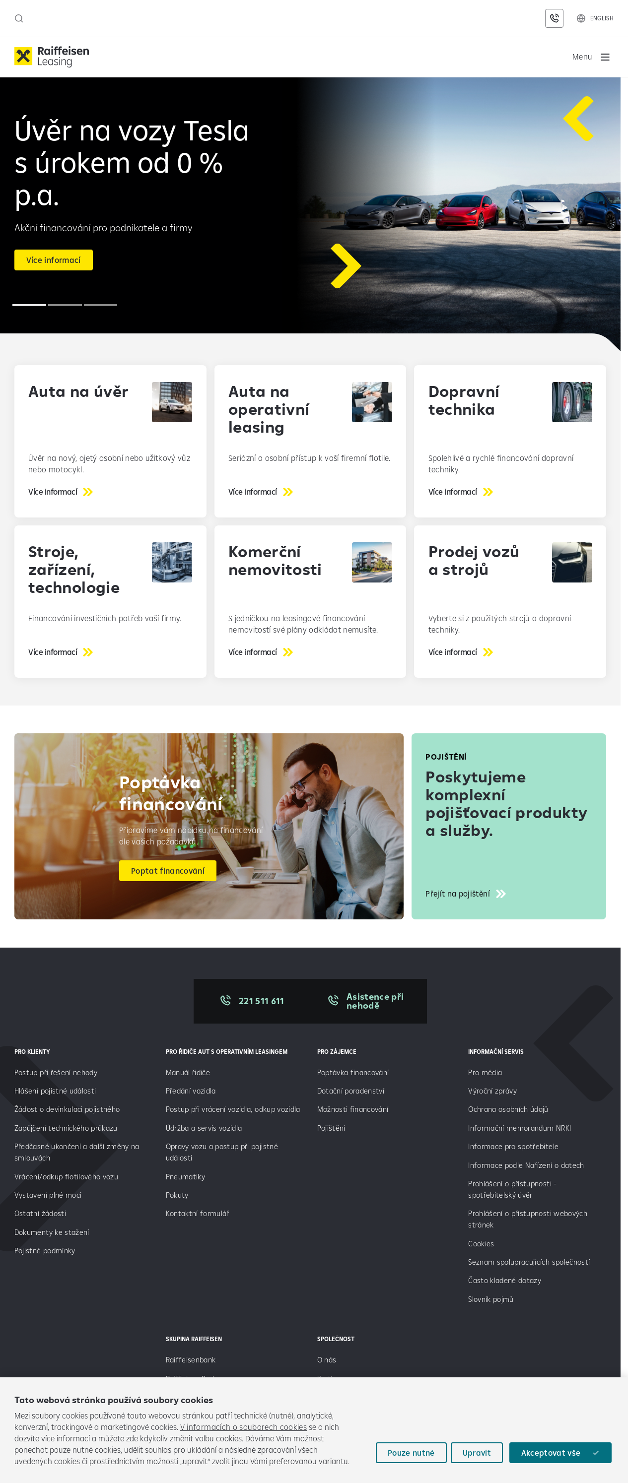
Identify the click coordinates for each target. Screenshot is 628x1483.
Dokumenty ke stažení (51, 1233)
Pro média (486, 1073)
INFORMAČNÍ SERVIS (496, 1052)
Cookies (481, 1244)
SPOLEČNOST (335, 1340)
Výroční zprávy (493, 1092)
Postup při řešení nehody (55, 1073)
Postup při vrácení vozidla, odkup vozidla (233, 1110)
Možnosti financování (353, 1110)
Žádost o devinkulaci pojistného (67, 1110)
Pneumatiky (185, 1177)
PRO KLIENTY (32, 1052)
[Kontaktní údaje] (554, 18)
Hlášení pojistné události (55, 1092)
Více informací (53, 261)
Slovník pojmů (490, 1300)
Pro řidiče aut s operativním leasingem (226, 1052)
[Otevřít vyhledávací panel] (19, 18)
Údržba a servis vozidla (204, 1129)
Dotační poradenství (350, 1092)
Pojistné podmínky (44, 1252)
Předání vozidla (191, 1092)
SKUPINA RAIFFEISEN (194, 1340)
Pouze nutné (410, 1453)
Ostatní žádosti (40, 1215)
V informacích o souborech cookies (243, 1427)
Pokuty (177, 1196)
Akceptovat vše (551, 1453)
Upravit (476, 1453)
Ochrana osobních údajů (508, 1110)
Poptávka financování (354, 1073)
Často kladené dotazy (504, 1282)
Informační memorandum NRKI (519, 1129)
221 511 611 (261, 1002)
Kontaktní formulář (197, 1215)
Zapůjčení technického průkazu (66, 1129)
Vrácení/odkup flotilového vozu (66, 1177)
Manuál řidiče (188, 1073)
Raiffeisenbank (191, 1361)
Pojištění (331, 1129)
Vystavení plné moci (47, 1196)
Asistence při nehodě (376, 1002)
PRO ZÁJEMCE (336, 1052)
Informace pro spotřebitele (513, 1148)
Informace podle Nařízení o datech (526, 1166)
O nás (327, 1361)
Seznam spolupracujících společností (529, 1263)
